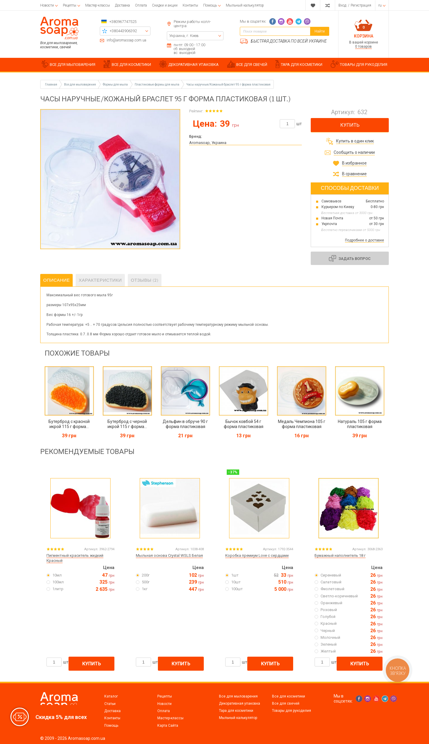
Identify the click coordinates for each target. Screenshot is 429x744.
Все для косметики (288, 696)
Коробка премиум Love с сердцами (257, 555)
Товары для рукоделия (291, 711)
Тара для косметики (236, 711)
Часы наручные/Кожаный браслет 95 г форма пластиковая (228, 84)
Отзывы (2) (144, 280)
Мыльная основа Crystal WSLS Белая (169, 555)
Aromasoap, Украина (207, 142)
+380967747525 (122, 22)
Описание (56, 280)
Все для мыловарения (238, 696)
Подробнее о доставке (364, 240)
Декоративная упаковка (239, 703)
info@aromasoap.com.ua (126, 40)
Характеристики (100, 280)
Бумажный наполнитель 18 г (340, 555)
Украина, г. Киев (184, 35)
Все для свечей (285, 703)
